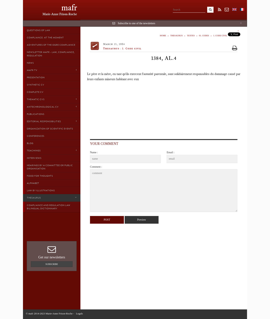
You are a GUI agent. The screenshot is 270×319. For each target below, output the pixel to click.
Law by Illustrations (41, 190)
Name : (94, 152)
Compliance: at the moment (45, 37)
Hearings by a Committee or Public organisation (50, 167)
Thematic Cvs (52, 99)
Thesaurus (52, 197)
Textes (191, 35)
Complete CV (35, 92)
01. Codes (204, 35)
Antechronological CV (52, 106)
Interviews (34, 158)
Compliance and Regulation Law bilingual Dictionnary (48, 207)
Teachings (52, 150)
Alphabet (33, 183)
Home (163, 35)
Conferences (35, 136)
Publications (35, 114)
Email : (170, 152)
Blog (30, 143)
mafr (69, 7)
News (30, 63)
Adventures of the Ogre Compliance (51, 45)
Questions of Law (38, 30)
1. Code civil (220, 35)
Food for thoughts (40, 176)
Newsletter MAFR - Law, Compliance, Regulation (51, 54)
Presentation (36, 77)
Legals (79, 313)
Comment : (96, 166)
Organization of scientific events (50, 128)
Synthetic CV (35, 84)
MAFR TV (52, 70)
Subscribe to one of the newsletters (136, 23)
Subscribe (51, 264)
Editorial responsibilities (52, 121)
